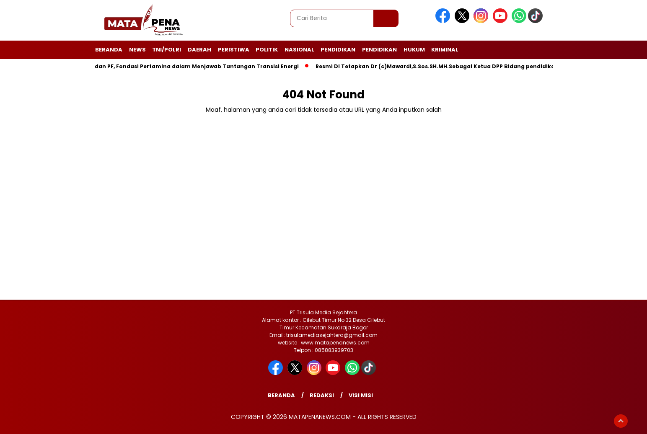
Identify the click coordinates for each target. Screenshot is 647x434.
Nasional (299, 50)
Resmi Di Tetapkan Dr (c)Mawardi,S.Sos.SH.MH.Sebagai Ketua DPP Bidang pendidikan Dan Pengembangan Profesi (480, 66)
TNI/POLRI (166, 50)
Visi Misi (361, 395)
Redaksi (322, 395)
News (137, 50)
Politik (267, 50)
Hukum (414, 50)
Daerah (199, 50)
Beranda (108, 50)
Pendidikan (338, 50)
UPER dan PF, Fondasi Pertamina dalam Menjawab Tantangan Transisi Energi (192, 66)
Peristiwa (233, 50)
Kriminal (444, 50)
